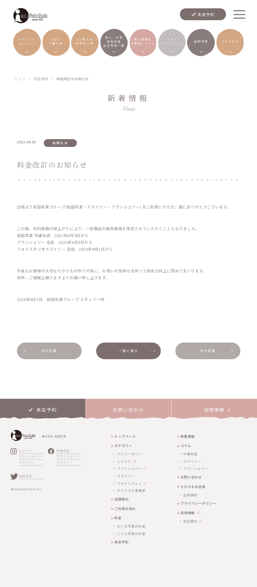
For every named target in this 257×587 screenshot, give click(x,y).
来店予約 (205, 14)
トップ (20, 78)
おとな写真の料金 (131, 526)
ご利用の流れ (125, 508)
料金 (118, 517)
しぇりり (25, 450)
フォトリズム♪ (129, 483)
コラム (185, 445)
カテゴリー (123, 445)
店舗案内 (121, 499)
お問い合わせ (191, 477)
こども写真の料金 (131, 533)
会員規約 (190, 494)
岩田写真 (25, 476)
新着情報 (41, 78)
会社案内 (190, 521)
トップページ (125, 436)
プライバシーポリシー (198, 503)
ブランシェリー (30, 456)
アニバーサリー (129, 453)
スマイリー (27, 462)
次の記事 (208, 350)
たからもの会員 (192, 486)
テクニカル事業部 (131, 490)
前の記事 (49, 350)
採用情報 (187, 512)
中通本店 (62, 450)
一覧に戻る (128, 350)
